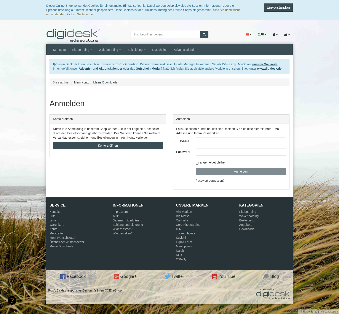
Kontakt (55, 211)
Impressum (120, 211)
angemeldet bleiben (211, 162)
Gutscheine (159, 49)
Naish (180, 250)
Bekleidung (137, 49)
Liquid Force (184, 242)
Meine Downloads (62, 246)
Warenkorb (57, 224)
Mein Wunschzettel (62, 237)
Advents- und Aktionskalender (100, 68)
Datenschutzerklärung (127, 220)
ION (178, 229)
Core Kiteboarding (188, 224)
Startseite (59, 49)
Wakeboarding (110, 49)
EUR (262, 34)
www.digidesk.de (269, 68)
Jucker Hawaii (185, 233)
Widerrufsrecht (123, 229)
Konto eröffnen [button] (108, 145)
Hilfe (53, 216)
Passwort (183, 152)
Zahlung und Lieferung (128, 224)
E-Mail (184, 141)
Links (53, 220)
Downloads (246, 229)
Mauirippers (184, 246)
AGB (116, 216)
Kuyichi (181, 237)
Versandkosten (329, 311)
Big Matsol (183, 216)
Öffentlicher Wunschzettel (67, 242)
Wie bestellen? (123, 233)
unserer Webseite (264, 64)
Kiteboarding (82, 49)
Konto (54, 229)
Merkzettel (57, 233)
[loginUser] (241, 141)
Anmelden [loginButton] (241, 171)
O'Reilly (181, 259)
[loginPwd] (241, 151)
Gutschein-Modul (148, 68)
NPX (179, 255)
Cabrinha (182, 220)
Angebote (245, 224)
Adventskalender (185, 49)
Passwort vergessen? (210, 180)
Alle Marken (184, 211)
